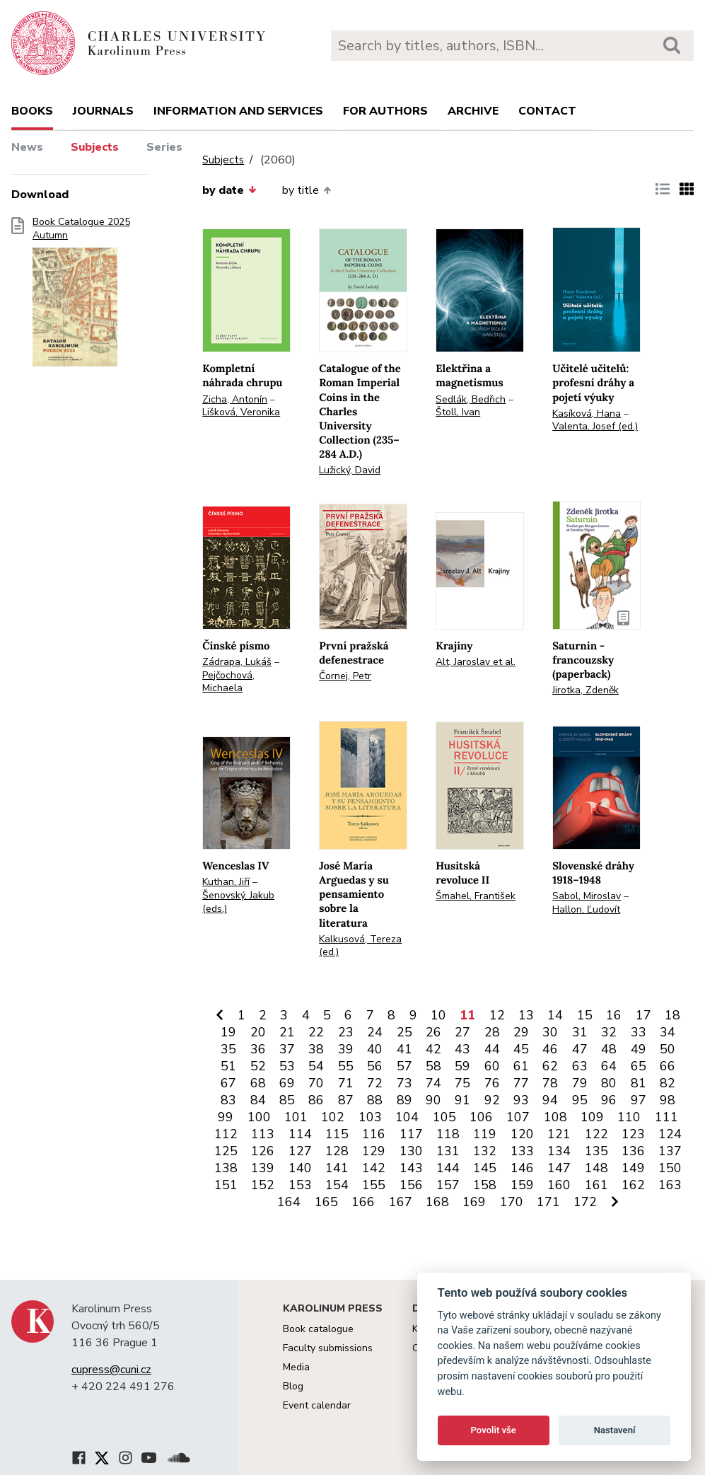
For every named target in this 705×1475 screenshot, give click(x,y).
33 (638, 1032)
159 (522, 1184)
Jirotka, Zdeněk (585, 690)
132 (484, 1151)
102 (332, 1117)
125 (226, 1151)
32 (609, 1032)
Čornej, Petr (345, 676)
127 (300, 1151)
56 (375, 1066)
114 (300, 1134)
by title (306, 190)
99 (225, 1117)
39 (346, 1049)
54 (316, 1066)
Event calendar (317, 1405)
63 (580, 1066)
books (32, 111)
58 (433, 1066)
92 (492, 1100)
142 (373, 1167)
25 (404, 1032)
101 (296, 1117)
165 (326, 1201)
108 (555, 1117)
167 (400, 1201)
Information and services (238, 111)
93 (521, 1100)
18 (672, 1015)
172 (585, 1201)
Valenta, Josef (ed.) (595, 426)
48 (609, 1049)
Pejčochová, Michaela (228, 682)
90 (433, 1100)
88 (375, 1100)
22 (316, 1032)
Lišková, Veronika (241, 412)
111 (666, 1117)
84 (258, 1100)
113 (262, 1134)
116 (373, 1134)
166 (363, 1201)
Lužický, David (349, 470)
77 (521, 1083)
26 (433, 1032)
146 (522, 1167)
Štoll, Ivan (458, 412)
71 (346, 1083)
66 (667, 1066)
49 (638, 1049)
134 (559, 1151)
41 (404, 1049)
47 (580, 1049)
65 (638, 1066)
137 (670, 1151)
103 (370, 1117)
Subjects (95, 147)
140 (300, 1167)
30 (550, 1032)
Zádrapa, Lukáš (237, 662)
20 (258, 1032)
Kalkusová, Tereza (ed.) (360, 945)
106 (481, 1117)
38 (316, 1049)
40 (375, 1049)
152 (262, 1184)
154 (337, 1184)
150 (670, 1167)
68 (258, 1083)
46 (550, 1049)
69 (287, 1083)
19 (228, 1032)
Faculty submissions (328, 1348)
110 (629, 1117)
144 (448, 1167)
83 (228, 1100)
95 (580, 1100)
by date (229, 190)
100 (259, 1117)
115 (337, 1134)
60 (492, 1066)
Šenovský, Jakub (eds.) (238, 902)
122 (596, 1134)
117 (411, 1134)
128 (337, 1151)
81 (638, 1083)
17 (643, 1015)
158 (484, 1184)
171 (548, 1201)
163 (670, 1184)
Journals (103, 111)
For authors (385, 111)
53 (287, 1066)
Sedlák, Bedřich (471, 399)
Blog (293, 1386)
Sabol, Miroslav (586, 896)
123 (633, 1134)
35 (228, 1049)
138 (226, 1167)
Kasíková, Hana (586, 413)
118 (448, 1134)
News (27, 147)
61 (521, 1066)
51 (228, 1066)
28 (492, 1032)
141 (337, 1167)
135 (596, 1151)
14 (555, 1015)
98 (667, 1100)
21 (287, 1032)
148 (596, 1167)
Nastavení (615, 1430)
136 (633, 1151)
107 (518, 1117)
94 (550, 1100)
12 (497, 1015)
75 (462, 1083)
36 (258, 1049)
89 (404, 1100)
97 (638, 1100)
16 (614, 1015)
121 (559, 1134)
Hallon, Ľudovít (586, 909)
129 (373, 1151)
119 (484, 1134)
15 (585, 1015)
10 (438, 1015)
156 (411, 1184)
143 (411, 1167)
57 (404, 1066)
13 (526, 1015)
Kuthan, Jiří (226, 882)
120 (522, 1134)
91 (462, 1100)
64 (609, 1066)
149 (633, 1167)
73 (404, 1083)
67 (228, 1083)
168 (437, 1201)
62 (550, 1066)
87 (346, 1100)
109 (592, 1117)
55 (346, 1066)
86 (316, 1100)
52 (258, 1066)
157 (448, 1184)
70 (316, 1083)
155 (373, 1184)
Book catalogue (318, 1329)
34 (667, 1032)
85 (287, 1100)
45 (521, 1049)
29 (521, 1032)
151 (226, 1184)
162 (633, 1184)
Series (164, 147)
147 (559, 1167)
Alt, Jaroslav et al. (475, 662)
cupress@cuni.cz (111, 1369)
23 (346, 1032)
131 (448, 1151)
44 (492, 1049)
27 (462, 1032)
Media (296, 1367)
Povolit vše (493, 1430)
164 (289, 1201)
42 (433, 1049)
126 (262, 1151)
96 (609, 1100)
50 (667, 1049)
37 (287, 1049)
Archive (473, 111)
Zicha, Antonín (234, 399)
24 (375, 1032)
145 (484, 1167)
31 (580, 1032)
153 (300, 1184)
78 (550, 1083)
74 (433, 1083)
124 (670, 1134)
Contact (547, 111)
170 (511, 1201)
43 (462, 1049)
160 (559, 1184)
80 (609, 1083)
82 (667, 1083)
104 (407, 1117)
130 (411, 1151)
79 (580, 1083)
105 (444, 1117)
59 (462, 1066)
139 (262, 1167)
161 (596, 1184)
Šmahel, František (475, 896)
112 (226, 1134)
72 (375, 1083)
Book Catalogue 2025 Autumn (81, 296)
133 (522, 1151)
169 (474, 1201)
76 (492, 1083)
